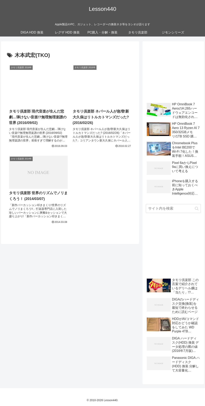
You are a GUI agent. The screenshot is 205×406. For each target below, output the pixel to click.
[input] (173, 208)
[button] (196, 208)
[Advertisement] (173, 70)
